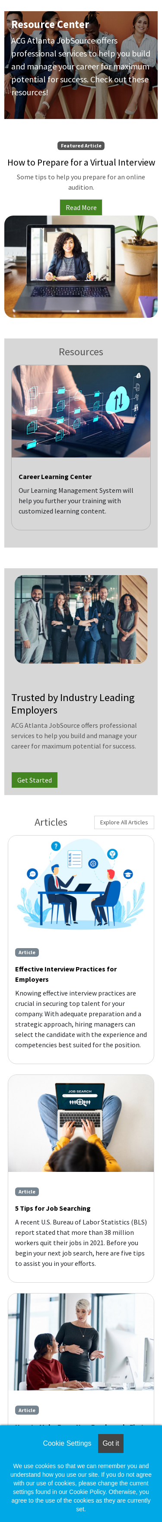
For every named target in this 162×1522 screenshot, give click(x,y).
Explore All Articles (124, 822)
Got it (110, 1443)
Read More (81, 207)
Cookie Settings (67, 1443)
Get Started (34, 780)
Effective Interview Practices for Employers (66, 974)
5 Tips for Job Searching (53, 1208)
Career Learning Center (55, 476)
